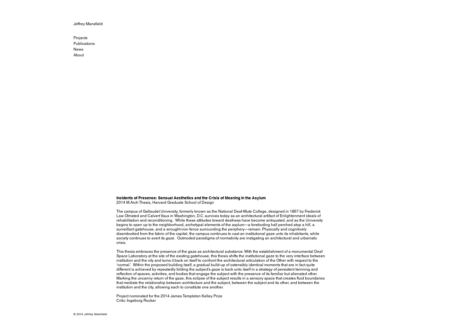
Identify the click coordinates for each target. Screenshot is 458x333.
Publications (84, 43)
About (78, 55)
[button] (221, 111)
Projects (80, 38)
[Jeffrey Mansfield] (94, 24)
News (78, 49)
